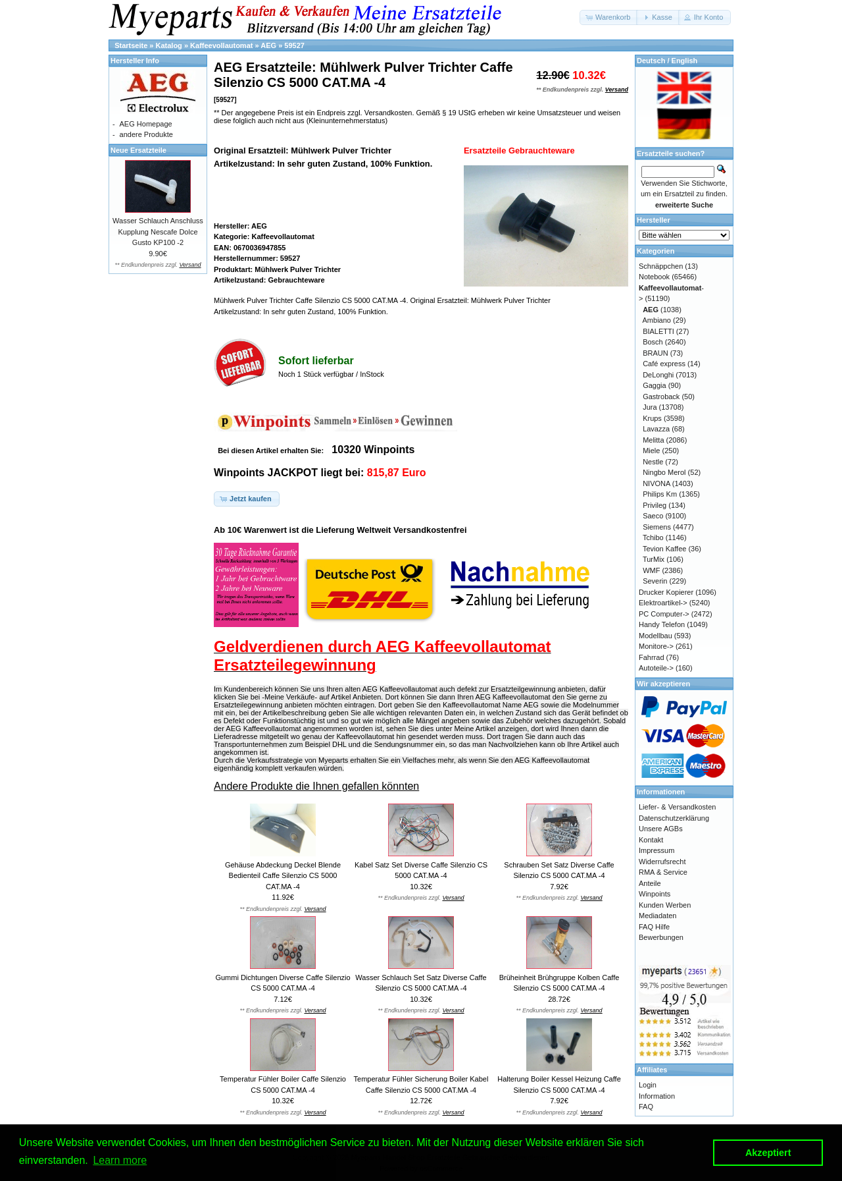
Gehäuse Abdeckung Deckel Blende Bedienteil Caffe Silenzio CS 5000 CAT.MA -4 (283, 876)
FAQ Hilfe (654, 927)
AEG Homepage (146, 124)
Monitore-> (656, 646)
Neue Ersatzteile (138, 150)
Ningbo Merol (664, 472)
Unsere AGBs (661, 829)
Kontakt (651, 840)
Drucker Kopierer (666, 592)
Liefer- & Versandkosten (677, 807)
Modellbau (655, 636)
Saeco (653, 516)
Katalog (169, 45)
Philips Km (660, 494)
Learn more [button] (120, 1160)
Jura (649, 407)
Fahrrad (651, 657)
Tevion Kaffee (664, 549)
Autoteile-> (656, 668)
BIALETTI (658, 331)
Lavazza (656, 429)
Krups (652, 418)
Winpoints (654, 894)
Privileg (654, 505)
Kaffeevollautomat (221, 45)
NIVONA (656, 483)
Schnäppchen (661, 266)
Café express (664, 364)
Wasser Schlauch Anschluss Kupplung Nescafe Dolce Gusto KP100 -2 (157, 231)
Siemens (657, 527)
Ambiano (657, 320)
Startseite (130, 45)
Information (657, 1096)
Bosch (653, 342)
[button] (609, 17)
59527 (294, 45)
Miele (651, 450)
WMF (651, 570)
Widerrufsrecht (662, 861)
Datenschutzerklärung (674, 818)
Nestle (653, 462)
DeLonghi (658, 375)
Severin (655, 581)
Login (647, 1085)
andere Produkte (146, 134)
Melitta (653, 440)
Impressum (656, 850)
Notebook (654, 277)
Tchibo (653, 537)
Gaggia (654, 385)
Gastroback (661, 396)
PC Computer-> (664, 614)
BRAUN (655, 353)
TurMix (653, 559)
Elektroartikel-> (663, 603)
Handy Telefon (662, 624)
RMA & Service (663, 872)
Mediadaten (658, 916)
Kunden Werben (665, 905)
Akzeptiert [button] (768, 1152)
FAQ (646, 1107)
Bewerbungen (661, 937)
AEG (268, 45)
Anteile (650, 883)
